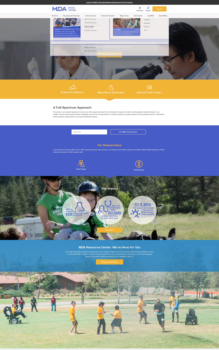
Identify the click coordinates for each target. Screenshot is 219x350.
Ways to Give (124, 16)
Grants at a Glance (109, 54)
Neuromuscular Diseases (71, 16)
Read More (109, 230)
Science (108, 16)
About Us (55, 16)
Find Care (140, 8)
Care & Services (90, 16)
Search (148, 8)
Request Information (109, 262)
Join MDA (150, 16)
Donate (159, 9)
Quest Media (163, 16)
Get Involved (138, 16)
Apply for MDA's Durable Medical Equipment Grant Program (109, 2)
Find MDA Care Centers (128, 132)
